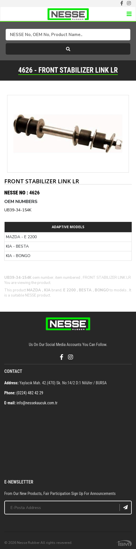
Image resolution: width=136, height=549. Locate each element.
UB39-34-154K (17, 210)
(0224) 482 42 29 (29, 393)
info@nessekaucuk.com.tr (37, 403)
